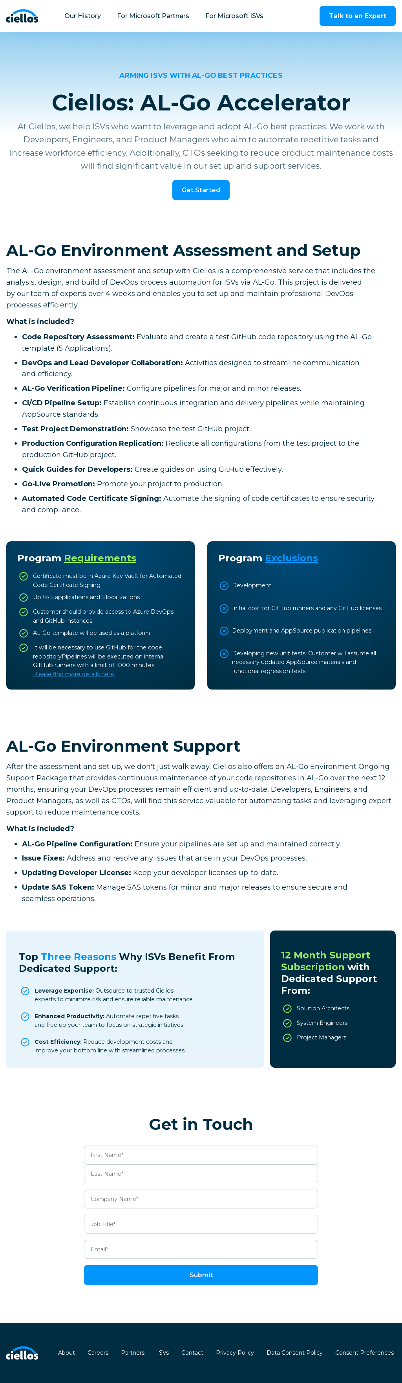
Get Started (201, 190)
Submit (201, 1275)
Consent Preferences (364, 1352)
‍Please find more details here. (74, 674)
